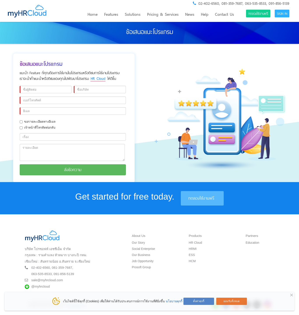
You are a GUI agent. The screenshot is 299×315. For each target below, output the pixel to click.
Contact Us (224, 14)
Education (252, 242)
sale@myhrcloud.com (47, 280)
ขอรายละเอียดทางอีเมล (38, 121)
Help (204, 14)
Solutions (133, 14)
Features (111, 14)
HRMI (193, 249)
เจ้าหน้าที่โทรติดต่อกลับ (37, 127)
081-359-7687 (232, 3)
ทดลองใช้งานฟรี (258, 13)
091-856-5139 (279, 3)
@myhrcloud (40, 286)
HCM (192, 261)
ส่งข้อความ (72, 169)
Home (93, 14)
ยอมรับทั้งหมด (231, 301)
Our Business (141, 255)
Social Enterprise (143, 249)
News (189, 14)
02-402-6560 (208, 3)
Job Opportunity (142, 261)
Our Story (138, 242)
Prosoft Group (141, 267)
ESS (192, 255)
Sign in (282, 13)
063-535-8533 (255, 3)
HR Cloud (195, 242)
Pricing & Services (163, 14)
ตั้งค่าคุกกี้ (198, 301)
